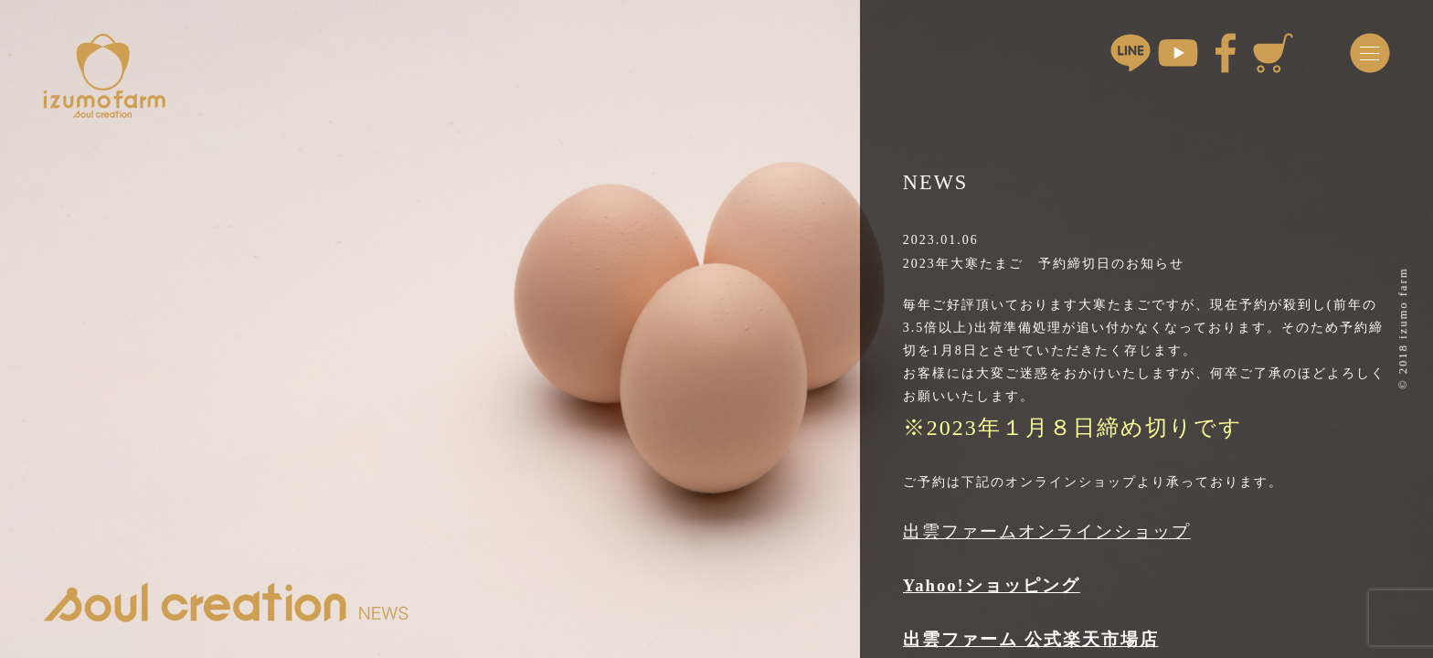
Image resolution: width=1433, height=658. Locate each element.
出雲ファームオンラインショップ (1047, 531)
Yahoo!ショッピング (991, 585)
